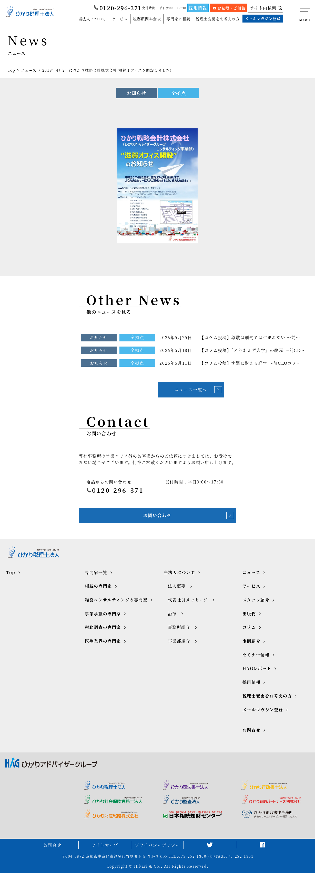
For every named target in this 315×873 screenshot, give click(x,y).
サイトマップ (105, 845)
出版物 (249, 614)
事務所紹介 (179, 627)
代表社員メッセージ (188, 600)
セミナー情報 (256, 655)
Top (11, 70)
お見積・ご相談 (229, 7)
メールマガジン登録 (263, 18)
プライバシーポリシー (157, 845)
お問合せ (251, 730)
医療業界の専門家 (103, 641)
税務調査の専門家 (103, 627)
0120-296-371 (118, 8)
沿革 (172, 614)
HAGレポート (256, 668)
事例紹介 (251, 641)
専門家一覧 (96, 572)
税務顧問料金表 (147, 18)
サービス (120, 18)
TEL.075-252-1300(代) (191, 856)
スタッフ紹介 (256, 600)
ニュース (29, 70)
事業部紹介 (179, 641)
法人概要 (177, 586)
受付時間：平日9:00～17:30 (164, 7)
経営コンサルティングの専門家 (116, 600)
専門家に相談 (178, 18)
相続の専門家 (98, 586)
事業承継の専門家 (103, 614)
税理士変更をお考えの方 (218, 18)
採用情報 (198, 8)
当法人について (92, 18)
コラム (249, 627)
